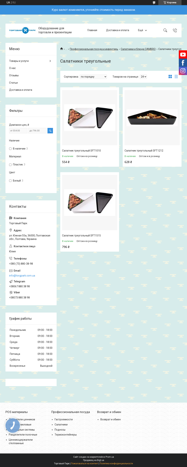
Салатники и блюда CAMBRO (138, 49)
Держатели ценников (22, 419)
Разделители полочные (23, 434)
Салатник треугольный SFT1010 (81, 150)
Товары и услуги (19, 60)
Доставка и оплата (117, 30)
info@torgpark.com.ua (22, 275)
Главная (92, 30)
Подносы (60, 429)
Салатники (61, 424)
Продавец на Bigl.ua (93, 460)
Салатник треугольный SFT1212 (144, 150)
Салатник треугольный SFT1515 (81, 235)
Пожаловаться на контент (84, 463)
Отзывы (14, 75)
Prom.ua (110, 457)
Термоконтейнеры (66, 434)
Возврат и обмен (110, 419)
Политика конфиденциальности (116, 463)
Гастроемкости (64, 419)
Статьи (13, 82)
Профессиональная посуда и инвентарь (94, 49)
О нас (12, 68)
